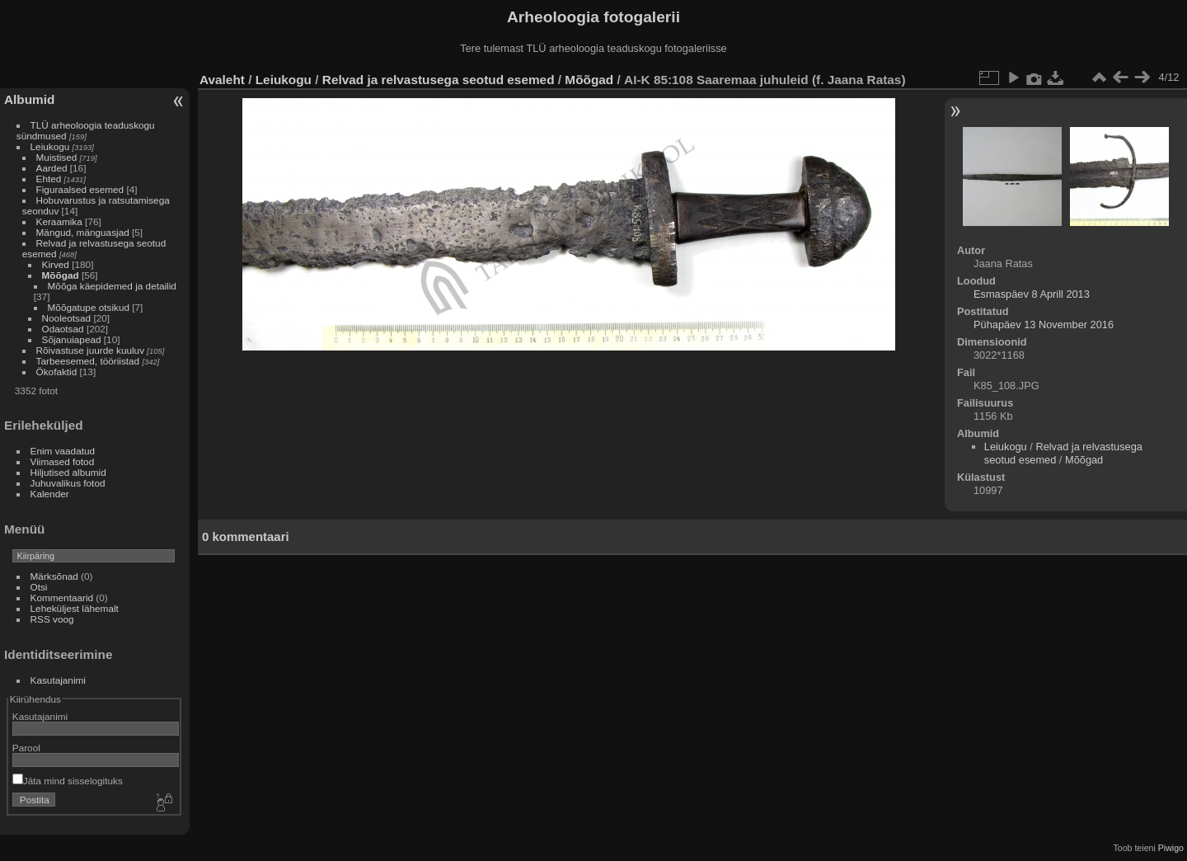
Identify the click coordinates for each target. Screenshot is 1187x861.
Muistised (56, 157)
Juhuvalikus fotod (68, 483)
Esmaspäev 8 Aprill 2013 (1032, 294)
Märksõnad (54, 576)
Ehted (49, 178)
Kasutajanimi (58, 680)
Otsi (39, 586)
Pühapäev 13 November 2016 (1044, 324)
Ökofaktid (56, 371)
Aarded (52, 167)
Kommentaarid (62, 597)
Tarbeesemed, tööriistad (88, 360)
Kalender (49, 493)
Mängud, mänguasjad (82, 232)
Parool (26, 747)
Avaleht (222, 80)
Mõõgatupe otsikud (88, 307)
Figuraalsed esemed (80, 189)
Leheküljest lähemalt (74, 608)
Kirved (55, 264)
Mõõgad (60, 275)
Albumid (29, 99)
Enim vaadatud (63, 450)
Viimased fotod (62, 461)
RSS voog (52, 619)
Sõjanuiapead (71, 339)
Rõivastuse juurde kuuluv (90, 350)
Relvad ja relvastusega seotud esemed (438, 80)
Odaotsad (63, 328)
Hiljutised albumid (68, 472)
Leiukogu (50, 146)
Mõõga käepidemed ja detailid (112, 285)
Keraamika (59, 221)
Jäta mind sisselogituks (67, 780)
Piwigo (1171, 848)
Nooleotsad (66, 318)
